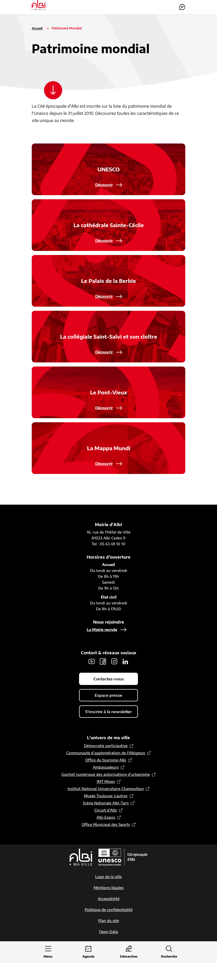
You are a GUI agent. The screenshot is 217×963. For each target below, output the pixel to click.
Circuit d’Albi (105, 810)
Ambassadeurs (106, 767)
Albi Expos (105, 817)
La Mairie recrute (102, 630)
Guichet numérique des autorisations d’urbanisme (105, 774)
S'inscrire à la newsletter (108, 712)
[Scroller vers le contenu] (54, 90)
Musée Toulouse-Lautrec (106, 796)
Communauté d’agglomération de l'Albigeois (105, 753)
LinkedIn (125, 662)
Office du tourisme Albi (105, 760)
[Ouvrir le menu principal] (48, 952)
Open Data (108, 932)
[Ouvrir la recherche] (169, 952)
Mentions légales (109, 888)
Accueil (37, 28)
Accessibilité (109, 899)
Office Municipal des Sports (106, 825)
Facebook (103, 662)
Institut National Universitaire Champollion (106, 789)
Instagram (114, 662)
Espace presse (108, 695)
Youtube (92, 662)
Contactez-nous (182, 7)
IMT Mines (106, 782)
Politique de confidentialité (109, 910)
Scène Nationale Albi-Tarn (106, 803)
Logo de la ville (108, 877)
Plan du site (108, 921)
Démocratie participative (106, 746)
